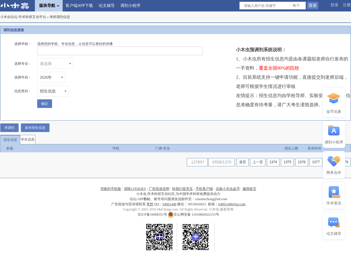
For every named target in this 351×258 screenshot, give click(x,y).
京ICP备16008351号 (153, 214)
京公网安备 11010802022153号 (193, 214)
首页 (242, 162)
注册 (347, 5)
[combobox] (55, 63)
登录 (334, 5)
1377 (316, 162)
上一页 (258, 162)
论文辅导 (107, 5)
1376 (302, 162)
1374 (273, 162)
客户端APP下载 (79, 5)
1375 (287, 162)
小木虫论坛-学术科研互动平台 (23, 17)
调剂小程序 (130, 5)
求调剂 (9, 128)
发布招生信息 (35, 128)
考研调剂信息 (59, 17)
